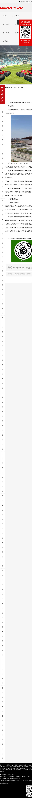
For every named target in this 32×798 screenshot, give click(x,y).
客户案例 (6, 33)
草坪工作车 (2, 580)
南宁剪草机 (12, 769)
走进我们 (15, 16)
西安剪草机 (15, 768)
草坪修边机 (2, 604)
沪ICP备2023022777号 (5, 783)
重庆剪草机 (25, 769)
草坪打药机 (2, 351)
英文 (30, 1)
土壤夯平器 (2, 674)
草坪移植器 (2, 650)
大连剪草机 (27, 766)
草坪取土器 (2, 627)
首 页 (4, 16)
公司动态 (6, 24)
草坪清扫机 (2, 257)
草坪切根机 (2, 210)
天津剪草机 (6, 766)
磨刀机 (2, 734)
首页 (21, 1)
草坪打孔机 (2, 327)
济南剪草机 (20, 766)
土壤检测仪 (2, 463)
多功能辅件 (2, 697)
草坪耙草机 (2, 234)
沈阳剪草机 (22, 768)
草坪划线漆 (2, 505)
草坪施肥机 (2, 397)
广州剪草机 (17, 765)
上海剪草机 (3, 765)
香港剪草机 (13, 766)
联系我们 (6, 41)
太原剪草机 (19, 769)
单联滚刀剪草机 (2, 154)
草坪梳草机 (2, 280)
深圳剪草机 (23, 765)
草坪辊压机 (2, 421)
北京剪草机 (10, 765)
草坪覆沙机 (2, 529)
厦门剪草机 (9, 768)
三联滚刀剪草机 (2, 121)
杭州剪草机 (5, 769)
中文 (27, 1)
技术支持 (18, 33)
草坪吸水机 (2, 304)
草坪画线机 (2, 374)
